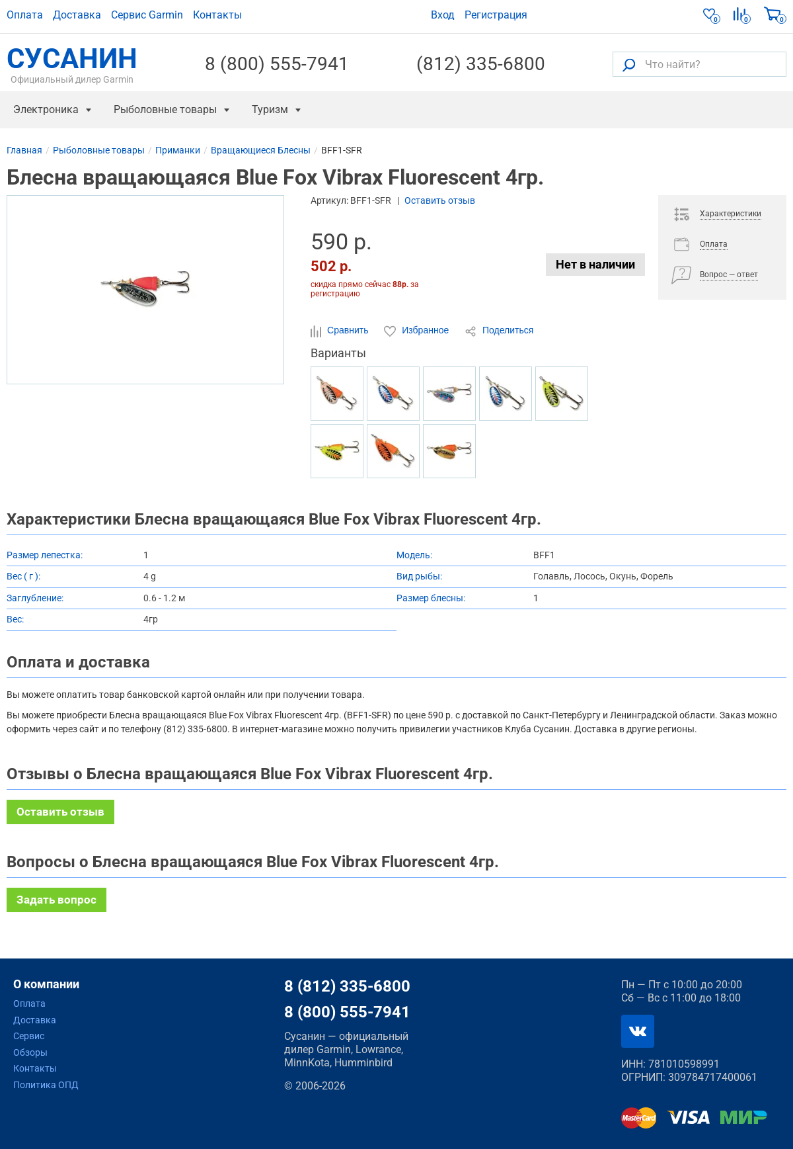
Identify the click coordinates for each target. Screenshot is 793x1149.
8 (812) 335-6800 (347, 986)
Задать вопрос (56, 899)
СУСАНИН (72, 64)
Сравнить (341, 331)
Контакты (217, 15)
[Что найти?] (699, 64)
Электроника (46, 109)
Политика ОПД (46, 1085)
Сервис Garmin (147, 15)
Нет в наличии (595, 264)
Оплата (25, 15)
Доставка (77, 15)
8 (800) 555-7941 (277, 64)
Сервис (28, 1036)
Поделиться (499, 331)
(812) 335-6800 (480, 64)
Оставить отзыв (439, 200)
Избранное (417, 331)
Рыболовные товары (165, 109)
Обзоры (30, 1052)
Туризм (270, 109)
